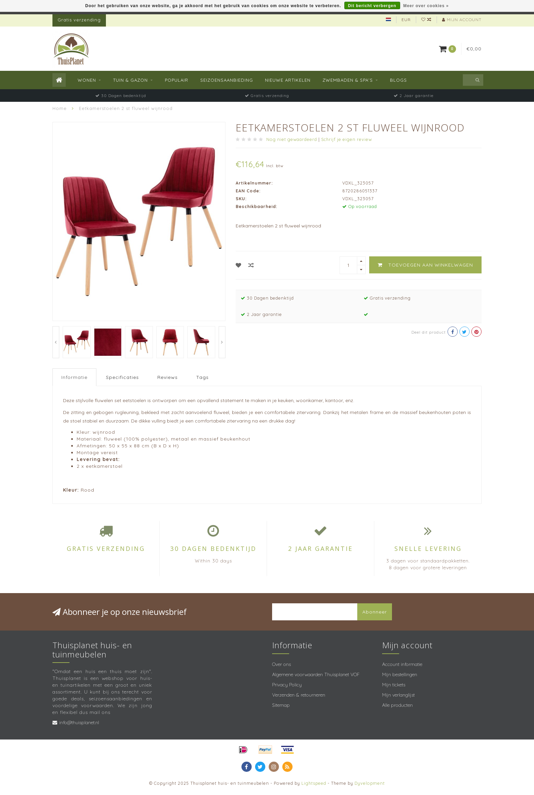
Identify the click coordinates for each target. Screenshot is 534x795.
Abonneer (374, 612)
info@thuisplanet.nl (79, 722)
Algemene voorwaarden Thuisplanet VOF (316, 674)
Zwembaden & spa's (348, 80)
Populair (176, 80)
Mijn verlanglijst (398, 695)
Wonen (87, 80)
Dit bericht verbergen (372, 5)
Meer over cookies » (426, 5)
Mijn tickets (393, 685)
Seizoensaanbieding (226, 80)
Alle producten (397, 705)
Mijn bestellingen (399, 674)
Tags (202, 377)
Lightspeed (313, 783)
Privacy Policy (287, 685)
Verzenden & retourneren (298, 695)
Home (59, 108)
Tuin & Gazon (130, 80)
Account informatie (402, 664)
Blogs (398, 80)
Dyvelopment (370, 783)
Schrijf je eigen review (346, 139)
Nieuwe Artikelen (288, 80)
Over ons (281, 664)
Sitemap (281, 705)
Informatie (74, 377)
